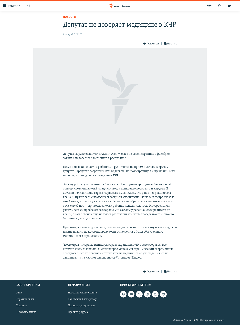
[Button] (151, 44)
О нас (19, 292)
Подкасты (21, 305)
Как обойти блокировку (82, 299)
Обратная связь (25, 299)
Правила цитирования (81, 305)
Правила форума (78, 312)
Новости (69, 17)
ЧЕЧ (209, 5)
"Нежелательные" (26, 312)
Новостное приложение (82, 292)
